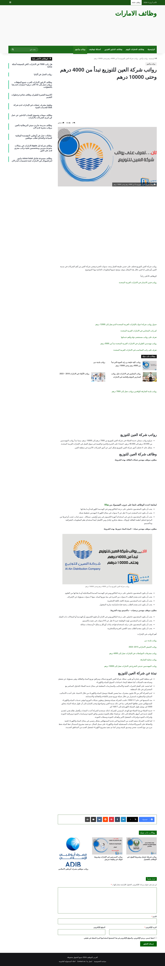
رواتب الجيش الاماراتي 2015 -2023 (143, 647)
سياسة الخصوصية (100, 961)
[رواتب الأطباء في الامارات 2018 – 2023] (98, 377)
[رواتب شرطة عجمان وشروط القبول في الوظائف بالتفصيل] (141, 845)
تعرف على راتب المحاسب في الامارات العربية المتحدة (135, 350)
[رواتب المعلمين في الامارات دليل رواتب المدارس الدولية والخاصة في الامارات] (150, 377)
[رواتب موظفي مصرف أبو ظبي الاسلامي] (73, 852)
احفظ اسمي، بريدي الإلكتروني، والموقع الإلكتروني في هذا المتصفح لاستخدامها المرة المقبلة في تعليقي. (119, 938)
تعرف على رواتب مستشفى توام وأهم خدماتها (139, 337)
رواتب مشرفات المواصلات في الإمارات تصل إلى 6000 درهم (133, 653)
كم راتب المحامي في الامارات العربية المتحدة (139, 331)
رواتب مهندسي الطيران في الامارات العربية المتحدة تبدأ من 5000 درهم (128, 343)
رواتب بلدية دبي (99, 362)
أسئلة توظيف (95, 49)
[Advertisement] (57, 25)
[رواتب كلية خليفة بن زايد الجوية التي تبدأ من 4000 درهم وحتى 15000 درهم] (150, 365)
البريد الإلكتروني (150, 927)
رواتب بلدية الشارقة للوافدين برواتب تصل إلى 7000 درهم (134, 391)
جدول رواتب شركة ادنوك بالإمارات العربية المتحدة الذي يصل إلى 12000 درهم (126, 324)
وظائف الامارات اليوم (135, 49)
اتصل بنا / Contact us (84, 961)
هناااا (106, 505)
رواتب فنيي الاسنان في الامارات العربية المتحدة (138, 282)
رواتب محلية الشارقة (148, 660)
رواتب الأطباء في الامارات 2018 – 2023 (74, 374)
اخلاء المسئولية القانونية (67, 961)
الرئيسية (151, 49)
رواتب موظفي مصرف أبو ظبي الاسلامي (73, 869)
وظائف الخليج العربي (113, 49)
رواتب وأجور (80, 49)
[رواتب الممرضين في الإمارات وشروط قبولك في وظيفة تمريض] (107, 845)
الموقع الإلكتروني (99, 927)
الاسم (154, 916)
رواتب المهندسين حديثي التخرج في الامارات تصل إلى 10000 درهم (130, 666)
